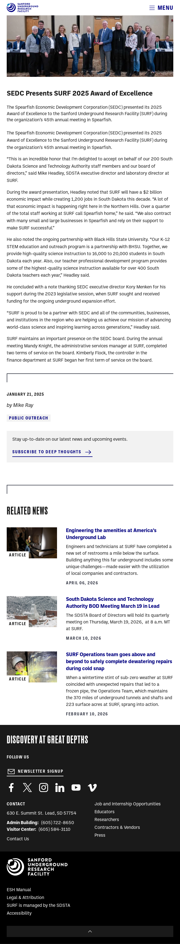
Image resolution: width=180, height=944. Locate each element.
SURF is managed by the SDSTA (38, 905)
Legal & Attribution (25, 898)
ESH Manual (19, 890)
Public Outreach (28, 418)
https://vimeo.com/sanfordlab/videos (92, 787)
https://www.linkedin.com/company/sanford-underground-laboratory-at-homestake (59, 787)
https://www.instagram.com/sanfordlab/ (43, 787)
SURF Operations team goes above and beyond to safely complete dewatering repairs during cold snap (119, 662)
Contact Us (18, 839)
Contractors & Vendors (117, 828)
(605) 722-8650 (57, 823)
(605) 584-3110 (54, 829)
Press (99, 835)
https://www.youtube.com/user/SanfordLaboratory (76, 787)
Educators (104, 812)
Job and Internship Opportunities (127, 804)
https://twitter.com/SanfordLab (27, 787)
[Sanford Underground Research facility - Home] (22, 11)
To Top (90, 931)
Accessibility (19, 913)
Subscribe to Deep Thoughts (46, 451)
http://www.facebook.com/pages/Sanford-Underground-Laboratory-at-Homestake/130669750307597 (11, 787)
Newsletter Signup (40, 771)
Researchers (106, 820)
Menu (165, 7)
